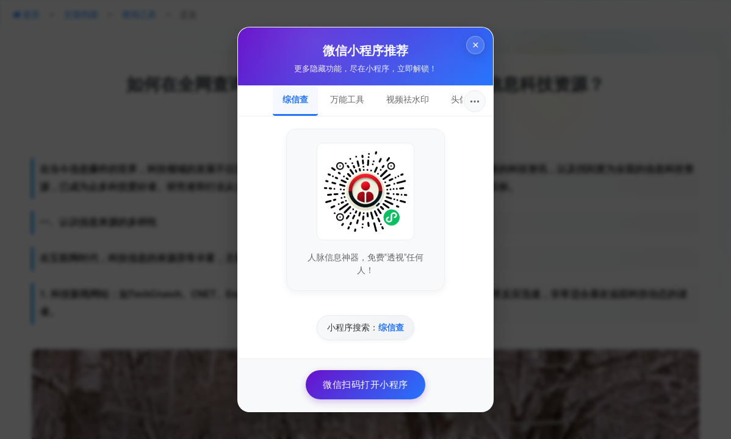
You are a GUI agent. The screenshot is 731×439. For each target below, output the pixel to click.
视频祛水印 (407, 99)
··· (475, 101)
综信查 (295, 99)
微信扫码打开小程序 (365, 384)
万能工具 (347, 99)
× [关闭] (473, 48)
